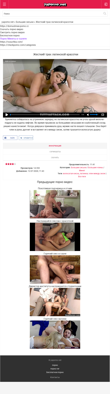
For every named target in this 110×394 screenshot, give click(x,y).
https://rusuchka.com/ (11, 41)
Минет (82, 170)
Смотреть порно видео (12, 32)
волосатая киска (71, 173)
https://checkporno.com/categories (18, 44)
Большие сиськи (78, 167)
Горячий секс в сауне (55, 253)
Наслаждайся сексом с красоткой (55, 221)
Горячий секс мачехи (55, 318)
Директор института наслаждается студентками (55, 286)
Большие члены (95, 167)
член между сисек (97, 173)
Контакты (55, 377)
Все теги (82, 176)
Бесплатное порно (10, 35)
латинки (84, 173)
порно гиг (54, 368)
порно (55, 365)
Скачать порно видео (11, 29)
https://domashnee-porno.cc (14, 26)
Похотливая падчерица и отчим (55, 188)
